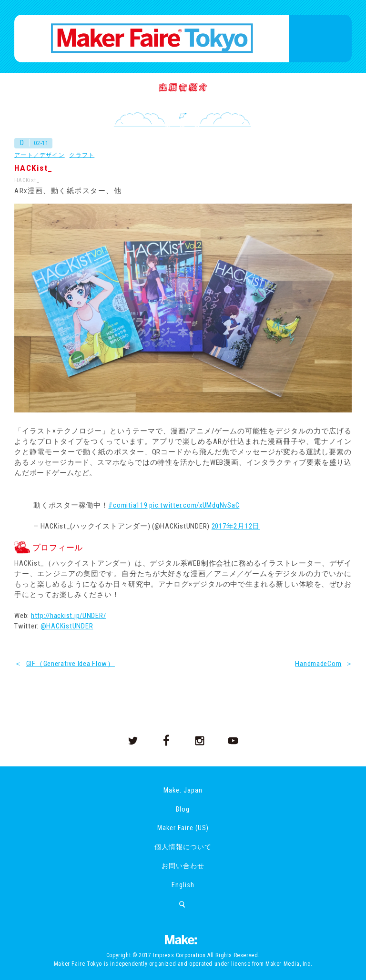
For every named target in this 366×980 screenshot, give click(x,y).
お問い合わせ (183, 866)
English (183, 885)
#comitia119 (127, 505)
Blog (183, 809)
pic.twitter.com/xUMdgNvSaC (194, 505)
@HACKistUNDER (67, 626)
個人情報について (183, 847)
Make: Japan (183, 790)
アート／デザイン (39, 155)
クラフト (81, 155)
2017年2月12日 (236, 526)
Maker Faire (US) (182, 828)
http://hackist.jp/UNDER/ (68, 615)
